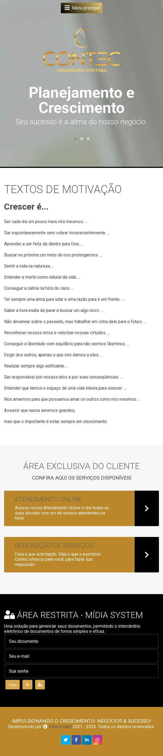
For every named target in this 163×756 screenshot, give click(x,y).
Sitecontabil (60, 726)
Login (12, 685)
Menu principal (81, 8)
